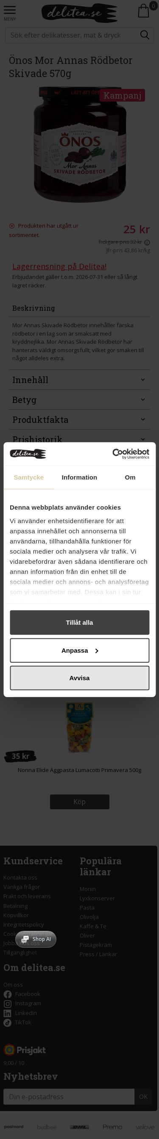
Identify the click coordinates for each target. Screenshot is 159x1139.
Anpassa (79, 650)
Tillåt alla (79, 622)
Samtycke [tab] (29, 477)
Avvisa (80, 677)
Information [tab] (80, 477)
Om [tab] (130, 477)
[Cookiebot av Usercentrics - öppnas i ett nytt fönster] (113, 453)
